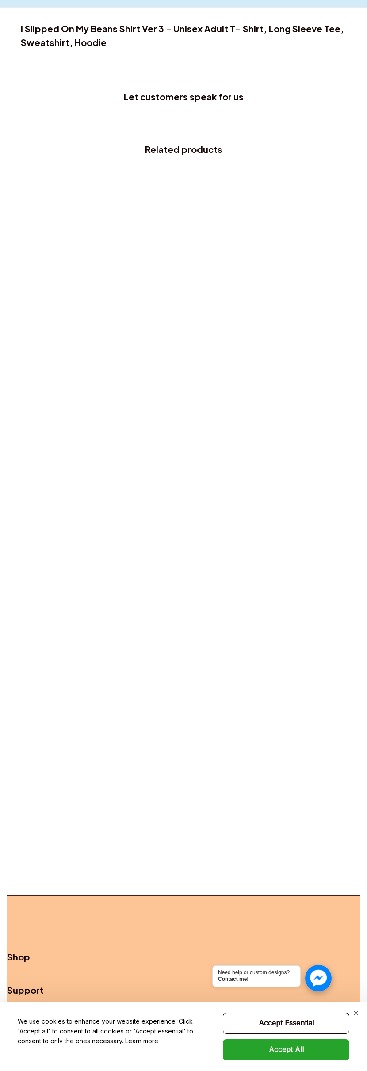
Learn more (141, 1040)
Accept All (286, 1049)
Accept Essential (286, 1022)
